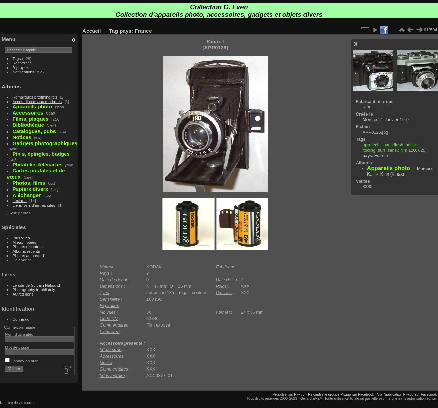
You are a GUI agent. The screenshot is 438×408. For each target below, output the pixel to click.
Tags (17, 58)
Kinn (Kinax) (392, 174)
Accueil (91, 31)
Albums (11, 86)
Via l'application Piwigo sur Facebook (407, 394)
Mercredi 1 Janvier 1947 (386, 119)
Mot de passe (17, 347)
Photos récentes (27, 246)
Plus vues (21, 238)
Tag (113, 31)
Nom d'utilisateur (20, 334)
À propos (21, 67)
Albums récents (26, 251)
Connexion (22, 319)
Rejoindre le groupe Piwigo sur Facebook (341, 394)
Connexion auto (22, 361)
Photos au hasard (28, 255)
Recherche (22, 63)
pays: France (136, 31)
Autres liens (23, 294)
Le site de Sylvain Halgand (36, 285)
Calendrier (22, 260)
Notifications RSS (28, 72)
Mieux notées (24, 242)
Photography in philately (34, 289)
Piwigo (299, 394)
